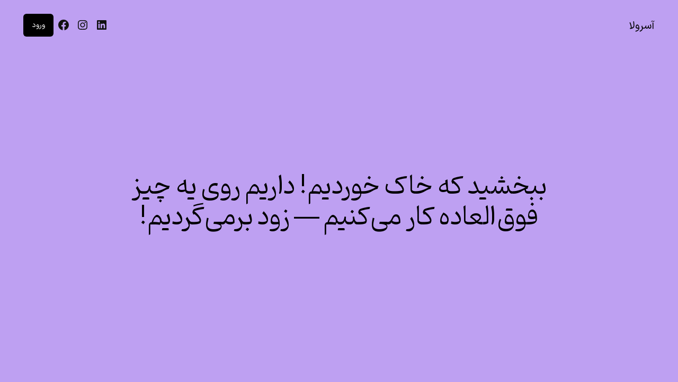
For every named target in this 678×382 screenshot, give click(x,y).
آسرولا (642, 26)
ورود (38, 25)
